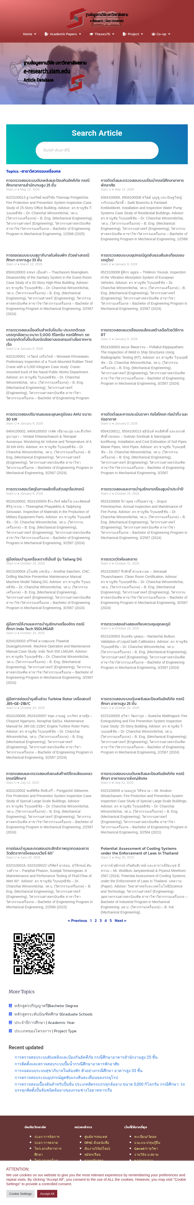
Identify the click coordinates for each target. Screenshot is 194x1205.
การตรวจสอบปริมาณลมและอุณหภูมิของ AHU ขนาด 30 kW (48, 416)
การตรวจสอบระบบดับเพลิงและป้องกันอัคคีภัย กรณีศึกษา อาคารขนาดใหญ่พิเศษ (142, 776)
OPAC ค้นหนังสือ (96, 1142)
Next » (121, 920)
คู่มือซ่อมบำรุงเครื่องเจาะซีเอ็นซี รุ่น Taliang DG (44, 559)
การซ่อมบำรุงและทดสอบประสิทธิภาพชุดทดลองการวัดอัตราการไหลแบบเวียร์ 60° (47, 850)
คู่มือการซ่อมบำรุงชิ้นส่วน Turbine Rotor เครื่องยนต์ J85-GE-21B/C (48, 701)
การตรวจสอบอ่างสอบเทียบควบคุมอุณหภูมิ (135, 624)
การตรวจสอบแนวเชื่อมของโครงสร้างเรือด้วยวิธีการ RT (142, 332)
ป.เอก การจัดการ (47, 1136)
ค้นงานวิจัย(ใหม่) (97, 1148)
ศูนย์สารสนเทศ (95, 1136)
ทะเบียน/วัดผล (145, 1136)
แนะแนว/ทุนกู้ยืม (147, 1142)
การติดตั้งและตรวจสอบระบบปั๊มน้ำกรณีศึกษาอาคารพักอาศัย (142, 182)
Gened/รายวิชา (146, 1148)
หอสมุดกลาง (144, 1160)
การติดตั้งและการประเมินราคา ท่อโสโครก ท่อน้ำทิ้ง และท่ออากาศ (144, 416)
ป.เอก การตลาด (46, 1142)
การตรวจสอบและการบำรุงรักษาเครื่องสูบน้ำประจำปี (142, 489)
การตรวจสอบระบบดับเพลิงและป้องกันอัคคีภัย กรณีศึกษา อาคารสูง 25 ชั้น (142, 701)
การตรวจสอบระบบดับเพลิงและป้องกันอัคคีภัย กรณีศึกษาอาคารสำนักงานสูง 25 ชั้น (47, 182)
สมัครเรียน (92, 1154)
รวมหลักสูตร (94, 1160)
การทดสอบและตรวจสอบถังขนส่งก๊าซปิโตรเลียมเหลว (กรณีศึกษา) (49, 776)
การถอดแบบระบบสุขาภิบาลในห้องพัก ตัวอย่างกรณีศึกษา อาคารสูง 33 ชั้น (47, 257)
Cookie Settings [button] (20, 1194)
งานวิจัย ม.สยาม (146, 1154)
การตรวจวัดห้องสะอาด (119, 559)
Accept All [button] (47, 1194)
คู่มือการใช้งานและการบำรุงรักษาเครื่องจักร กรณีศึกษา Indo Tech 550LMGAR (45, 626)
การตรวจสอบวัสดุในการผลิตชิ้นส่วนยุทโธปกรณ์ (45, 489)
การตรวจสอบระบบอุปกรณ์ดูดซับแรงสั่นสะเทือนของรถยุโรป (142, 257)
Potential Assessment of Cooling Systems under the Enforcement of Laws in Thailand (139, 850)
